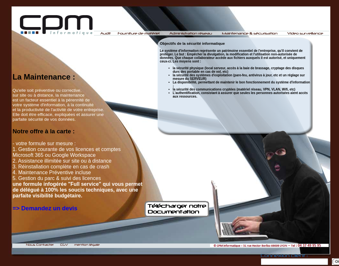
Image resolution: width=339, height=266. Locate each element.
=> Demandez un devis (45, 208)
